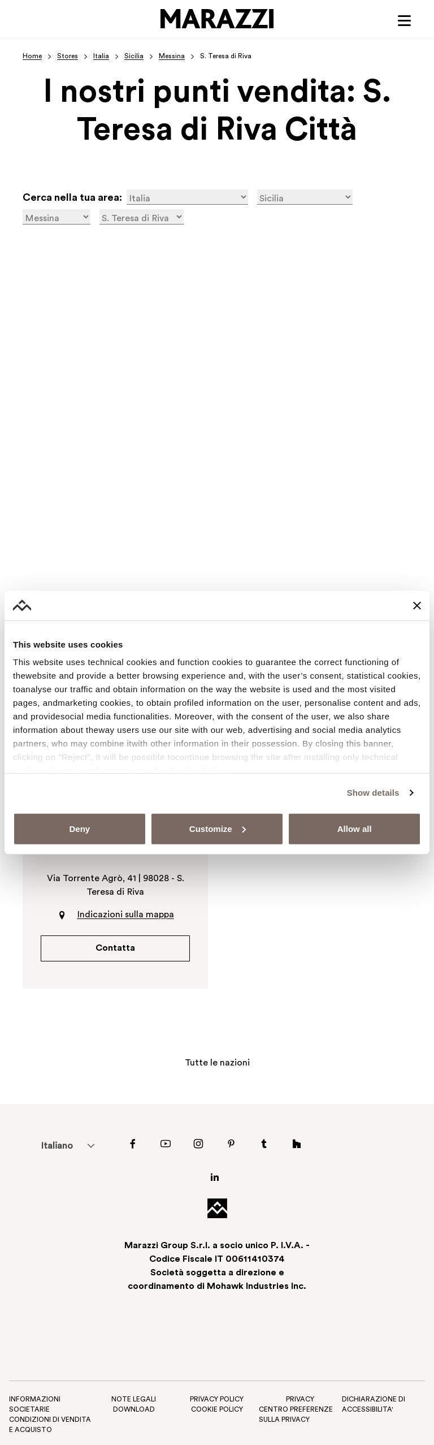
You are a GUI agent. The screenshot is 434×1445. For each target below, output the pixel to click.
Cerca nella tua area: (72, 198)
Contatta (115, 949)
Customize (217, 829)
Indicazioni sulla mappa (125, 915)
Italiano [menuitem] (57, 1146)
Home (32, 56)
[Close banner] (417, 605)
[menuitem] (57, 1146)
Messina (172, 56)
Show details (373, 792)
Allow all (354, 829)
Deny (79, 829)
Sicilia (134, 56)
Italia (101, 56)
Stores (67, 56)
